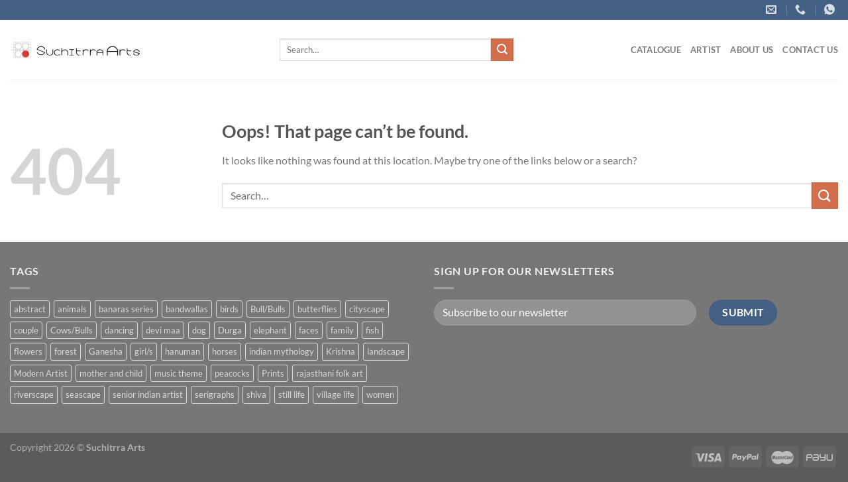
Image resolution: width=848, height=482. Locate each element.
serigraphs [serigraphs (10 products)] (215, 394)
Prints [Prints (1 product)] (273, 373)
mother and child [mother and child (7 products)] (111, 373)
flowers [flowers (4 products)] (28, 351)
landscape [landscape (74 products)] (386, 351)
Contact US (810, 49)
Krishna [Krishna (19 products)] (340, 351)
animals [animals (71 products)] (72, 309)
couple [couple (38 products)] (26, 330)
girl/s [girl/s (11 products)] (143, 351)
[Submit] (502, 49)
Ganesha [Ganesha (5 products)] (106, 351)
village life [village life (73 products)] (335, 394)
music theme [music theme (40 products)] (178, 373)
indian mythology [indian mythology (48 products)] (281, 351)
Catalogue (656, 49)
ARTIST (705, 49)
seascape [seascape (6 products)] (83, 394)
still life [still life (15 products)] (291, 394)
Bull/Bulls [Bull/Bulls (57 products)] (268, 309)
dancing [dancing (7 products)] (119, 330)
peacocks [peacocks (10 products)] (232, 373)
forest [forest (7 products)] (65, 351)
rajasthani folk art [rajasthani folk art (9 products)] (329, 373)
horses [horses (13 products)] (224, 351)
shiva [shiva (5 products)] (256, 394)
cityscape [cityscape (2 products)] (367, 309)
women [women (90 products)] (380, 394)
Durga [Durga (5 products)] (230, 330)
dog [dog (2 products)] (199, 330)
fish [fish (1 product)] (372, 330)
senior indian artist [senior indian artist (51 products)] (148, 394)
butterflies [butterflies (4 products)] (317, 309)
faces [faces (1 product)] (309, 330)
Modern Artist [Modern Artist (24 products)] (41, 373)
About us (751, 49)
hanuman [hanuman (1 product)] (182, 351)
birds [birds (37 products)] (229, 309)
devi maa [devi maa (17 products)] (163, 330)
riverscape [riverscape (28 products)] (34, 394)
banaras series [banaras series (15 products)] (126, 309)
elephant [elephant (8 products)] (270, 330)
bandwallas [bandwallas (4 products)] (187, 309)
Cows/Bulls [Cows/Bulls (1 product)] (71, 330)
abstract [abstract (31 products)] (30, 309)
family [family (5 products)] (342, 330)
